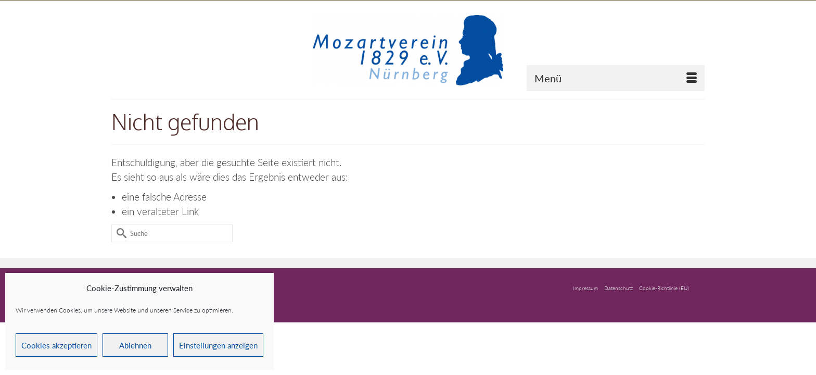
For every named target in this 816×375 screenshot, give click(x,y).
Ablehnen (135, 345)
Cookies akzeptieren (56, 345)
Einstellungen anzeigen (218, 345)
